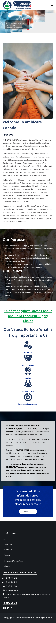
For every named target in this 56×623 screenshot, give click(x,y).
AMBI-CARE (8, 545)
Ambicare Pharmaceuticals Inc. (27, 618)
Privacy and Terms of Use (13, 561)
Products (7, 539)
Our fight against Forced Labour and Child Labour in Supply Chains (28, 316)
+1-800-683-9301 (11, 582)
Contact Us (8, 550)
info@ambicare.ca (11, 590)
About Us (7, 566)
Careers (7, 555)
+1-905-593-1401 (11, 578)
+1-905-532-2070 (11, 586)
